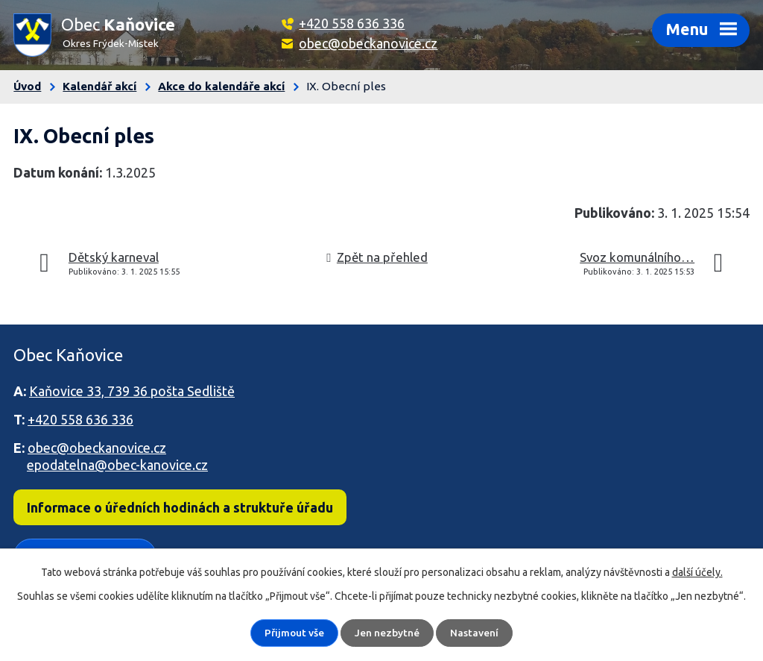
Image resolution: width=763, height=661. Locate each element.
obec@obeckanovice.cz (368, 43)
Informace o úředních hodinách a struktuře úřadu (180, 507)
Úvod (27, 86)
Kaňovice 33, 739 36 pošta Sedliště (132, 390)
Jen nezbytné (387, 633)
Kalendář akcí (99, 86)
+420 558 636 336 (352, 23)
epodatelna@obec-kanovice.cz (117, 464)
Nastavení (475, 633)
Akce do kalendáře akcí (221, 86)
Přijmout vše (294, 633)
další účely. (697, 572)
